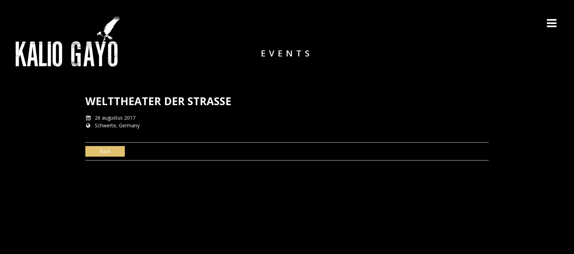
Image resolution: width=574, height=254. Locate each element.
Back (105, 151)
